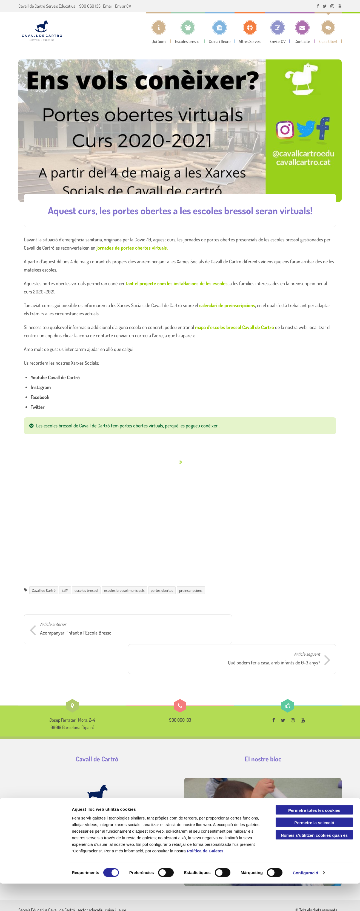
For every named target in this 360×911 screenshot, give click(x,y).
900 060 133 (90, 6)
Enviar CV (123, 6)
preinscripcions (190, 590)
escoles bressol (86, 590)
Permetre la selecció (314, 850)
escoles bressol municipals (124, 590)
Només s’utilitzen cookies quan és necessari (314, 863)
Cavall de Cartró (44, 590)
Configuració (305, 900)
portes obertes (162, 590)
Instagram (41, 387)
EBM (65, 590)
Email (108, 6)
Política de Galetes (205, 878)
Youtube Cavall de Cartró (55, 377)
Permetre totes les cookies (314, 837)
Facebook (40, 397)
